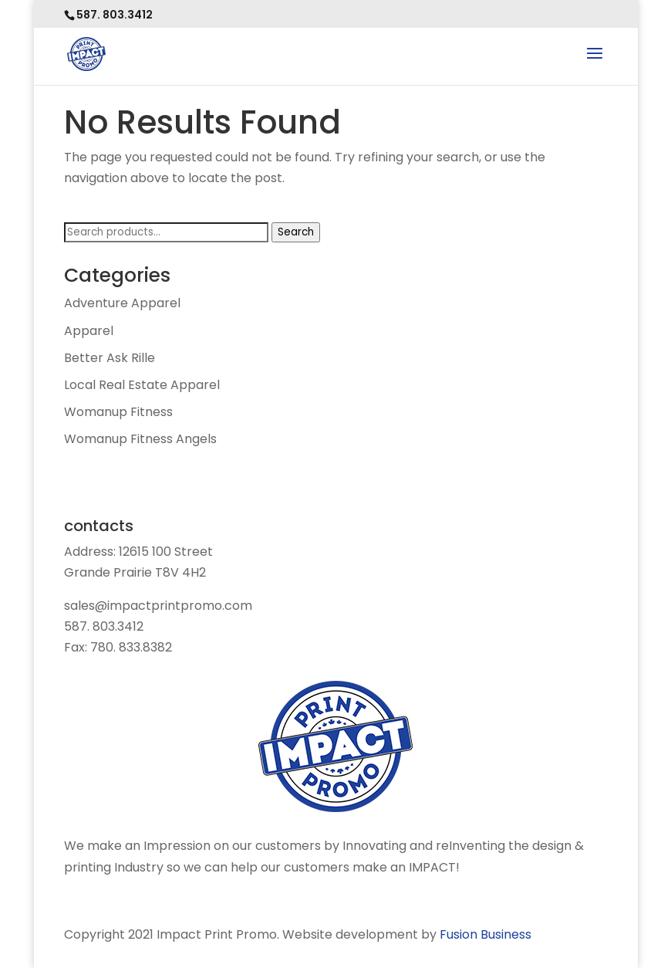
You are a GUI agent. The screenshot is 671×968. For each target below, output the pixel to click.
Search (296, 232)
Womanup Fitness (118, 412)
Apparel (88, 331)
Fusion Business (485, 934)
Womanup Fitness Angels (140, 439)
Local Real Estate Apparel (142, 385)
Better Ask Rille (109, 358)
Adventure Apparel (122, 303)
